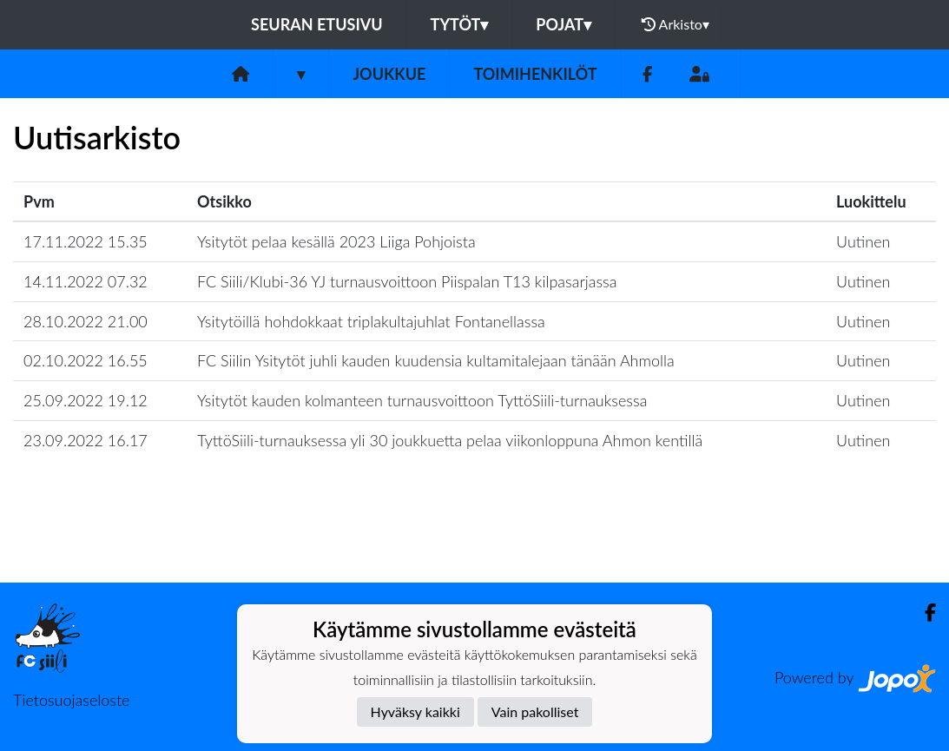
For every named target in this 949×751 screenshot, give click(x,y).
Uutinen (863, 241)
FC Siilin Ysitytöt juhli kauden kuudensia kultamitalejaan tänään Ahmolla (436, 360)
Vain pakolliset (535, 711)
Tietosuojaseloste (71, 699)
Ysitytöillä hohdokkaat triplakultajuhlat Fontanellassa (371, 321)
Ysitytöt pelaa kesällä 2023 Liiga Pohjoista (336, 241)
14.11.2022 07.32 (85, 281)
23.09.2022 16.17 (85, 440)
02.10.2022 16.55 (85, 360)
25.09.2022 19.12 (85, 400)
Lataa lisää (474, 545)
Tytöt (460, 24)
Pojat (563, 24)
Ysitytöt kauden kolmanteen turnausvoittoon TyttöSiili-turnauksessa (422, 400)
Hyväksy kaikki (415, 711)
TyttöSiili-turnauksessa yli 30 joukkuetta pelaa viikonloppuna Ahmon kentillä (449, 440)
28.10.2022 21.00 (85, 321)
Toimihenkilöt (534, 73)
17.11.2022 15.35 (85, 241)
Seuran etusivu (317, 24)
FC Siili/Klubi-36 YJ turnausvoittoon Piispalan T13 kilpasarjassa (406, 281)
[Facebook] (647, 74)
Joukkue (389, 73)
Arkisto (675, 24)
